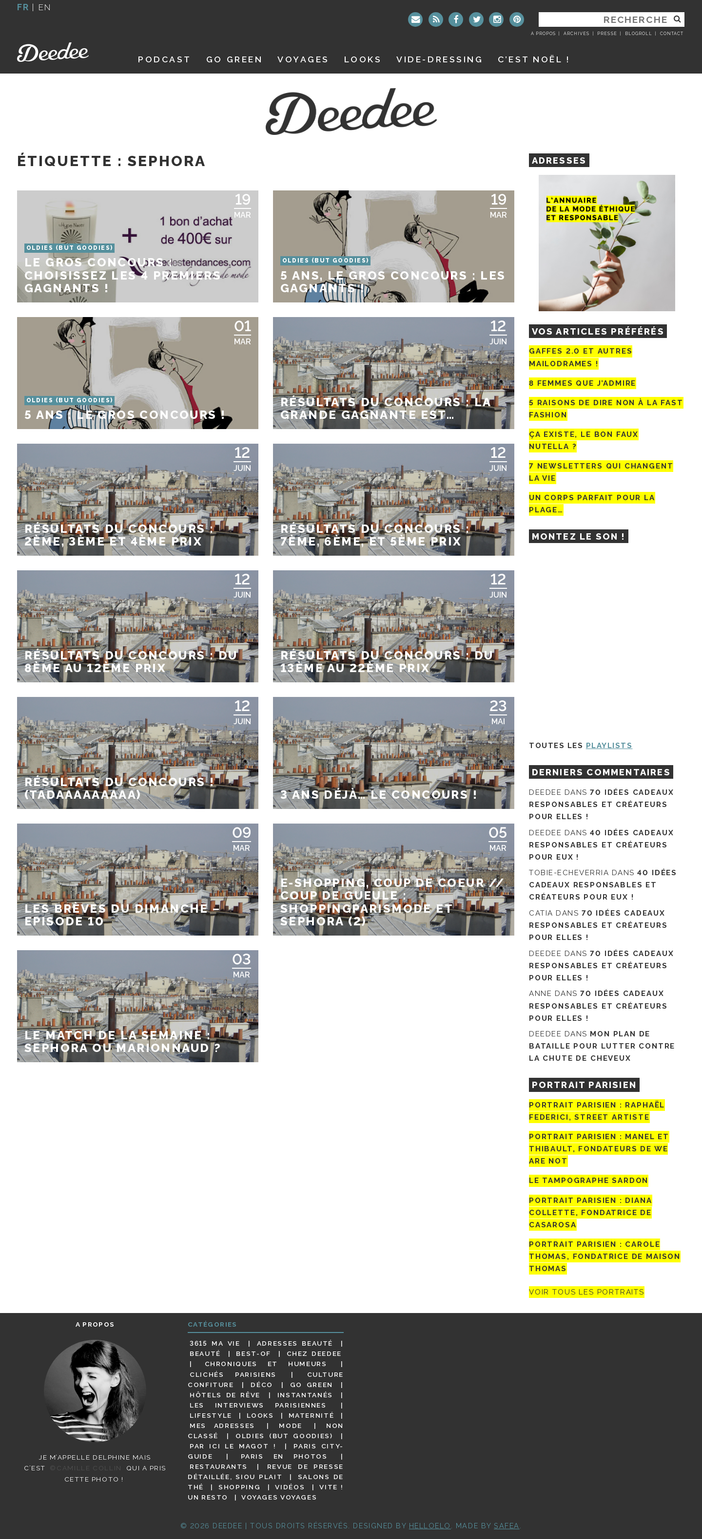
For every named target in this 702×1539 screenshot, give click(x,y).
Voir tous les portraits (586, 1292)
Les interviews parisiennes (258, 1405)
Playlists (609, 745)
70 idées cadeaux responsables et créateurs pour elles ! (601, 804)
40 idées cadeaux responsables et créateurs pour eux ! (601, 845)
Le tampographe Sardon (588, 1181)
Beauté (205, 1353)
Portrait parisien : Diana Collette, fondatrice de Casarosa (590, 1212)
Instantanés (305, 1395)
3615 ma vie (215, 1343)
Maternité (311, 1415)
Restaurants (219, 1466)
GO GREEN (234, 59)
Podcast (165, 59)
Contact (671, 33)
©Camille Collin (85, 1468)
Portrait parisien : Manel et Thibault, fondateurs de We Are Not (599, 1148)
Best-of (253, 1353)
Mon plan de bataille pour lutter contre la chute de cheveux (602, 1046)
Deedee (66, 52)
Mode (290, 1425)
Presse (607, 33)
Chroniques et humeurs (266, 1364)
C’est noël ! (534, 59)
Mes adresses (222, 1425)
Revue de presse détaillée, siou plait (266, 1472)
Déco (262, 1385)
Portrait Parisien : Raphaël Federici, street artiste (597, 1111)
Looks (363, 59)
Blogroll (638, 33)
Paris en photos (284, 1456)
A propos (543, 33)
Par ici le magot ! (233, 1446)
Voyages (303, 59)
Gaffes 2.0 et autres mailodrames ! (580, 357)
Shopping (239, 1487)
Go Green (311, 1385)
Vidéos (290, 1487)
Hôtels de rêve (225, 1395)
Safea (507, 1525)
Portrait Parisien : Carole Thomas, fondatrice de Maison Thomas (605, 1256)
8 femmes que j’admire (582, 383)
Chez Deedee (314, 1353)
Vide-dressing (439, 59)
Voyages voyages (279, 1497)
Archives (576, 33)
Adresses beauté (295, 1343)
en (45, 7)
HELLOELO (430, 1525)
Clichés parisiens (233, 1374)
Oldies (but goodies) (283, 1436)
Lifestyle (211, 1415)
